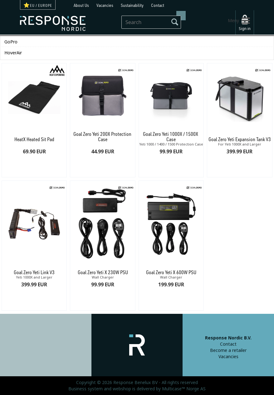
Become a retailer (228, 350)
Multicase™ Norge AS (184, 389)
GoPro (10, 42)
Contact (157, 5)
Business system (85, 389)
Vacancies (104, 5)
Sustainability (132, 5)
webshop (122, 389)
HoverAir (13, 53)
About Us (81, 5)
